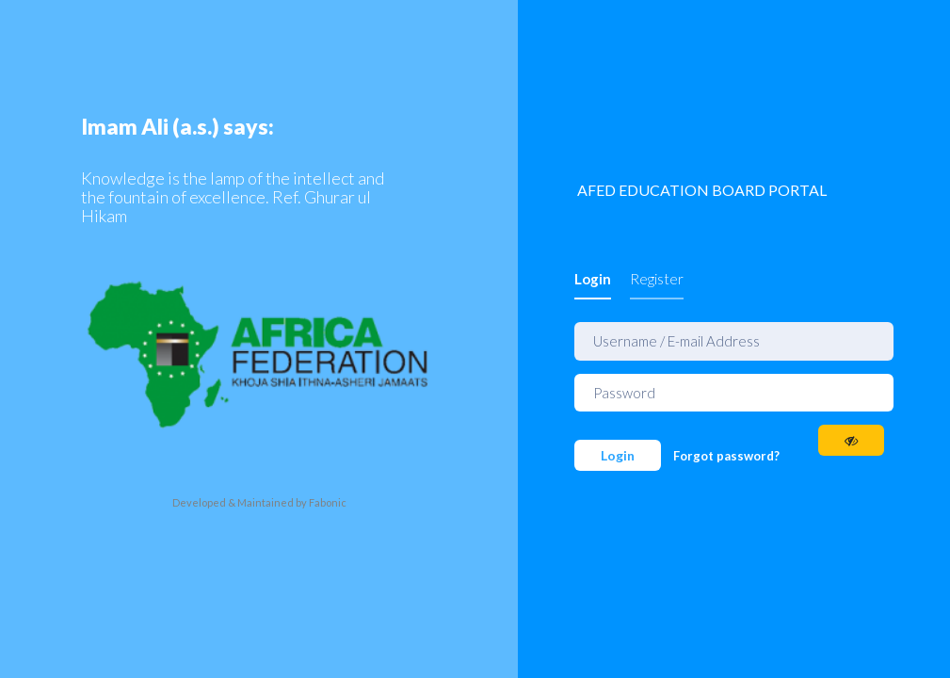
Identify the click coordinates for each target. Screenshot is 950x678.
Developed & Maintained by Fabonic (259, 501)
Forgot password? (726, 455)
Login (592, 278)
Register (657, 278)
